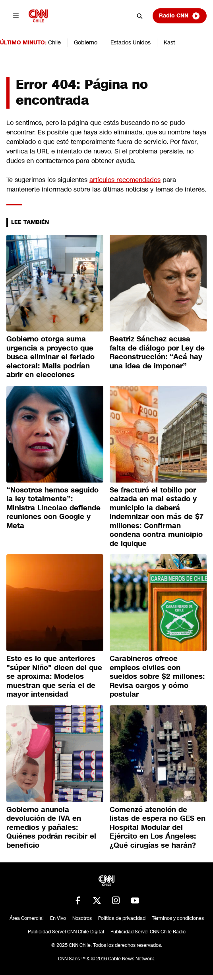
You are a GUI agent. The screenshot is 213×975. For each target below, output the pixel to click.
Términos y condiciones (178, 918)
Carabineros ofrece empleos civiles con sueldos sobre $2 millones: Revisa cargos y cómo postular (157, 676)
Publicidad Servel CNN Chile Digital (66, 932)
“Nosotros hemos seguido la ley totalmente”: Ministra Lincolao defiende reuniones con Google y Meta (53, 508)
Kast (169, 42)
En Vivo (58, 918)
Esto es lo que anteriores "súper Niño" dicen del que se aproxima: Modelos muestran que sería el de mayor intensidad (54, 676)
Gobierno (85, 42)
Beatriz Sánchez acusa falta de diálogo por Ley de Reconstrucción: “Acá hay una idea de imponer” (157, 352)
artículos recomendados (125, 179)
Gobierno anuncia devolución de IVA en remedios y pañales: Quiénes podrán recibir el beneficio (51, 827)
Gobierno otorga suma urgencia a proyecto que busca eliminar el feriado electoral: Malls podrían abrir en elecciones (50, 357)
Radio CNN (179, 15)
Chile (54, 42)
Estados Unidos (130, 42)
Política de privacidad (121, 918)
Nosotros (82, 918)
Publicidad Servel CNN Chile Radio (148, 932)
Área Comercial (27, 918)
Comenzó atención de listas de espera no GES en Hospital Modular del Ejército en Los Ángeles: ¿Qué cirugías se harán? (157, 827)
